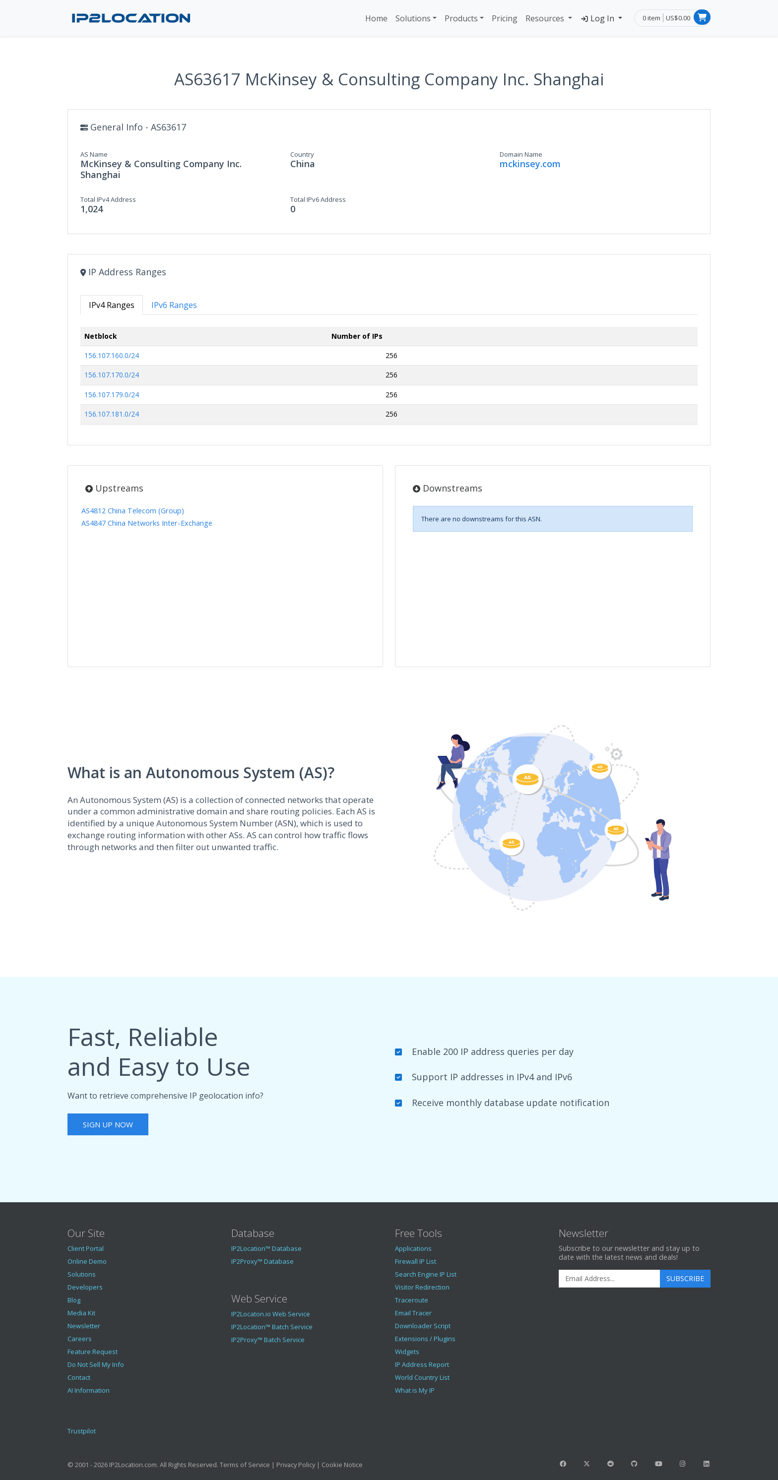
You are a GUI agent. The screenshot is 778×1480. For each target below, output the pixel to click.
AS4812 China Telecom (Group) (132, 510)
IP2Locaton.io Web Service (270, 1313)
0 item (651, 18)
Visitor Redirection (422, 1287)
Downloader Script (423, 1325)
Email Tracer (413, 1312)
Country (302, 154)
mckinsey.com (530, 164)
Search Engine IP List (425, 1274)
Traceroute (411, 1299)
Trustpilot (81, 1430)
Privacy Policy (295, 1464)
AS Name (94, 154)
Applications (413, 1248)
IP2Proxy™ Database (262, 1261)
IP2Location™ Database (266, 1248)
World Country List (422, 1377)
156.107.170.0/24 (111, 374)
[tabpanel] (389, 379)
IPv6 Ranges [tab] (174, 305)
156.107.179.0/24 (111, 394)
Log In (598, 18)
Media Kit (81, 1312)
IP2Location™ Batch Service (272, 1326)
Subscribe (685, 1278)
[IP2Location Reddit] (611, 1463)
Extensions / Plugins (425, 1338)
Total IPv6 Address (318, 199)
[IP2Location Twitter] (586, 1463)
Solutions (413, 18)
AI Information (88, 1390)
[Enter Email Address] (609, 1279)
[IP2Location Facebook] (563, 1463)
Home (376, 18)
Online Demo (87, 1261)
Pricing (505, 18)
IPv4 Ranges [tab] (111, 305)
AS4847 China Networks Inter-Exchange (146, 523)
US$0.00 (678, 17)
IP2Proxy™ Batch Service (268, 1339)
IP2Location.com (133, 1464)
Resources (545, 18)
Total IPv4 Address (108, 199)
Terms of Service (245, 1464)
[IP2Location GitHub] (635, 1463)
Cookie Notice (342, 1464)
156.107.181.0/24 (111, 414)
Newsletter (83, 1325)
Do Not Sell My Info (95, 1364)
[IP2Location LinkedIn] (707, 1463)
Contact (78, 1377)
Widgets (407, 1351)
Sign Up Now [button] (108, 1124)
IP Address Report (422, 1364)
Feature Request (92, 1351)
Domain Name (521, 154)
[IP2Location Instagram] (682, 1463)
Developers (85, 1287)
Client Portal (85, 1248)
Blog (73, 1299)
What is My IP (415, 1390)
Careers (79, 1338)
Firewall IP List (415, 1261)
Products (461, 18)
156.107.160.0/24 (111, 355)
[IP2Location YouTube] (658, 1463)
